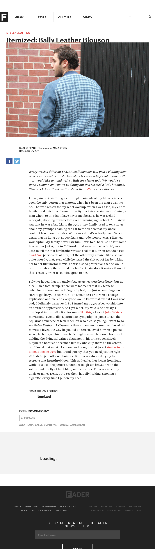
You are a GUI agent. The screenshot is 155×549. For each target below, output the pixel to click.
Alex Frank (29, 147)
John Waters (113, 312)
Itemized (44, 396)
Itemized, (63, 424)
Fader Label (44, 509)
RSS (139, 509)
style (10, 32)
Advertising (31, 506)
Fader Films (61, 509)
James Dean (77, 424)
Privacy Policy (68, 506)
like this (85, 312)
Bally (87, 189)
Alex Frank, (26, 424)
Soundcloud (114, 509)
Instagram (135, 506)
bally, (39, 424)
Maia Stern (60, 147)
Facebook (106, 506)
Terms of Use (49, 506)
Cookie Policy (27, 509)
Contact (16, 506)
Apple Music (97, 509)
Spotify (129, 509)
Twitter (93, 506)
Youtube (120, 506)
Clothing (23, 32)
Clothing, (50, 424)
